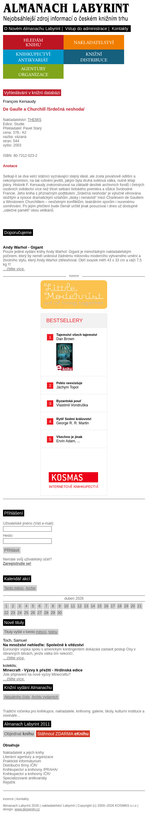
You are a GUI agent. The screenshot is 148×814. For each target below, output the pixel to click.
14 (93, 606)
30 (59, 613)
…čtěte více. (14, 269)
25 (26, 613)
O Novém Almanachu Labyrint (32, 28)
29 (53, 613)
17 (113, 606)
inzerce (8, 799)
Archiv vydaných (45, 697)
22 (6, 613)
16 (106, 606)
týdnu (52, 632)
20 (133, 606)
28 (46, 613)
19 (126, 606)
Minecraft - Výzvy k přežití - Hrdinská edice (43, 670)
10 (66, 606)
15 (99, 606)
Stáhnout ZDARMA (63, 733)
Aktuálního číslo (17, 697)
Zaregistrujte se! (17, 563)
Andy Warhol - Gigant (23, 247)
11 (73, 606)
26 (33, 613)
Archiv (30, 588)
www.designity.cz (27, 809)
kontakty (22, 799)
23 (13, 613)
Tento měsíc (14, 588)
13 (86, 606)
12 (79, 606)
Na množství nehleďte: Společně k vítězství (43, 645)
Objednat (19, 733)
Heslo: (8, 535)
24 (19, 613)
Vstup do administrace (86, 28)
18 (119, 606)
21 (139, 606)
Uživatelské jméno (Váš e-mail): (28, 523)
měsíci (41, 632)
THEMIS (34, 120)
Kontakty (120, 28)
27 (39, 613)
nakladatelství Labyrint (57, 805)
